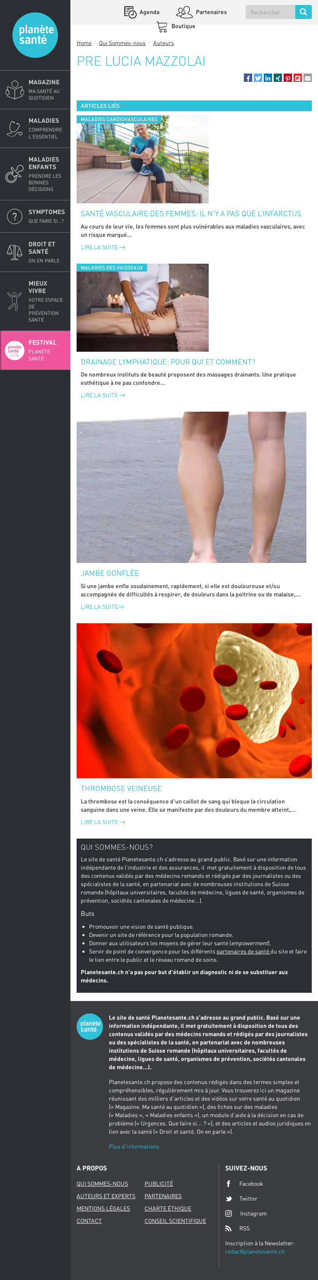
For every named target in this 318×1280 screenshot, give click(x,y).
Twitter (241, 1198)
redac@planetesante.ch (255, 1251)
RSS (237, 1228)
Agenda (148, 11)
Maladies (47, 128)
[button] (248, 78)
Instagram (246, 1213)
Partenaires (211, 11)
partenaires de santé (243, 951)
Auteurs (163, 42)
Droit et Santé (47, 252)
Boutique (182, 25)
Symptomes (47, 216)
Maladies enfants (47, 174)
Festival (47, 350)
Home (84, 42)
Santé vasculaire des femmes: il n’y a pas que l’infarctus (191, 213)
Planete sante (35, 35)
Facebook (244, 1184)
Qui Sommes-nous (122, 42)
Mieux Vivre (47, 301)
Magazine (47, 89)
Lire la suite (103, 246)
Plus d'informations (134, 1146)
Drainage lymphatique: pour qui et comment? (168, 361)
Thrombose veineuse (121, 788)
